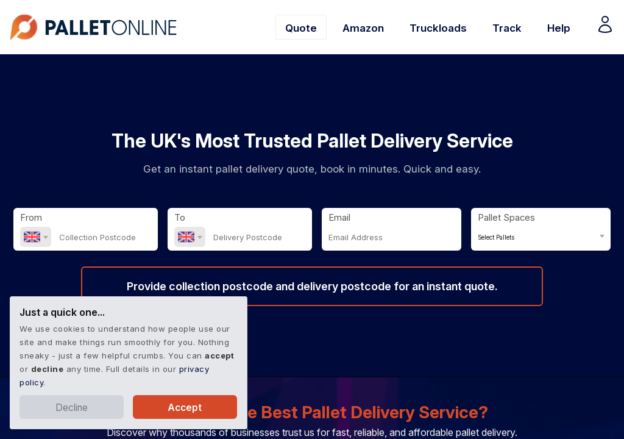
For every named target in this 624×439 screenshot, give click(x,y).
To (179, 217)
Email (339, 217)
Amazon (363, 27)
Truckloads (438, 27)
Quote (301, 27)
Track (507, 27)
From (31, 217)
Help (558, 27)
